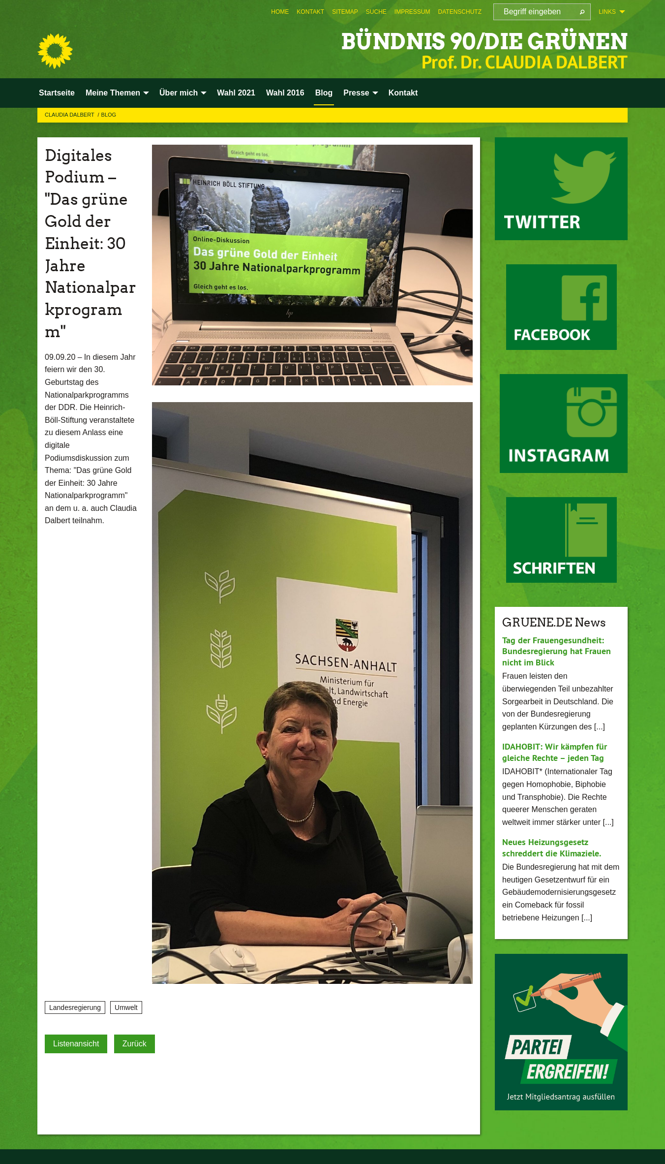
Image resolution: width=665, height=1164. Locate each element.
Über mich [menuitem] (178, 93)
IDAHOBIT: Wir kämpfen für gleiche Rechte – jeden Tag (554, 752)
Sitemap (345, 11)
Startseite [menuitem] (57, 93)
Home (280, 11)
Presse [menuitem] (356, 93)
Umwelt (126, 1007)
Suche (376, 11)
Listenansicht (76, 1043)
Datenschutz (460, 11)
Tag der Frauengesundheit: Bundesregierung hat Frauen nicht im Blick (556, 651)
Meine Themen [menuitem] (113, 93)
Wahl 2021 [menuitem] (236, 93)
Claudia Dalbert (70, 115)
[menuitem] (280, 12)
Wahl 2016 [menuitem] (285, 93)
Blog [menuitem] (324, 93)
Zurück (134, 1043)
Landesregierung (75, 1007)
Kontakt (310, 11)
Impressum (412, 11)
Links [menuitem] (607, 11)
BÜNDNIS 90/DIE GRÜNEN (484, 42)
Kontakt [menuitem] (403, 93)
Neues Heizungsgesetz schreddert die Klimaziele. (551, 847)
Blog (109, 115)
